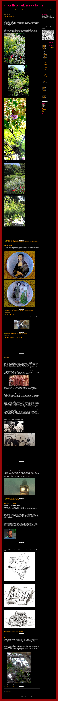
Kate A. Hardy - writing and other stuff (24, 5)
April (44, 81)
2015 (44, 90)
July (44, 58)
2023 (44, 46)
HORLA (7, 499)
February (45, 83)
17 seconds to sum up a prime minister (13, 337)
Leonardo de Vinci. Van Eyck (18, 310)
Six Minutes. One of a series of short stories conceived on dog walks (47, 23)
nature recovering (15, 687)
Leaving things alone (9, 16)
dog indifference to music (10, 314)
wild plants (37, 241)
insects (11, 241)
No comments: (16, 240)
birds (6, 241)
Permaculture (27, 241)
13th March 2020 (8, 310)
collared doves (8, 687)
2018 (44, 87)
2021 (44, 48)
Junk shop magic (8, 245)
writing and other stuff (44, 109)
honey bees (9, 241)
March (45, 82)
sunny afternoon (22, 333)
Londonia (14, 499)
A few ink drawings (8, 547)
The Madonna (31, 310)
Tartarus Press (17, 499)
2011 (44, 95)
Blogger (36, 696)
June (44, 59)
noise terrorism (18, 333)
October (45, 54)
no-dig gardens (24, 241)
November (45, 52)
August (45, 57)
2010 (44, 96)
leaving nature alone (19, 241)
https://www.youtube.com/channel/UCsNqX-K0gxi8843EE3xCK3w (13, 631)
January (45, 84)
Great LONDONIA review (10, 503)
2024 (44, 45)
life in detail (6, 637)
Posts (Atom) (9, 691)
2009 (44, 97)
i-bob (30, 696)
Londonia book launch (27, 310)
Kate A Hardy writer (15, 241)
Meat (5, 359)
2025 (44, 44)
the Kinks (25, 333)
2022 (44, 47)
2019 (44, 86)
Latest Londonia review (9, 467)
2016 (44, 89)
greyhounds (13, 333)
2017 (44, 88)
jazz (15, 333)
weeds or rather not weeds (33, 241)
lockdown (23, 310)
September (45, 55)
